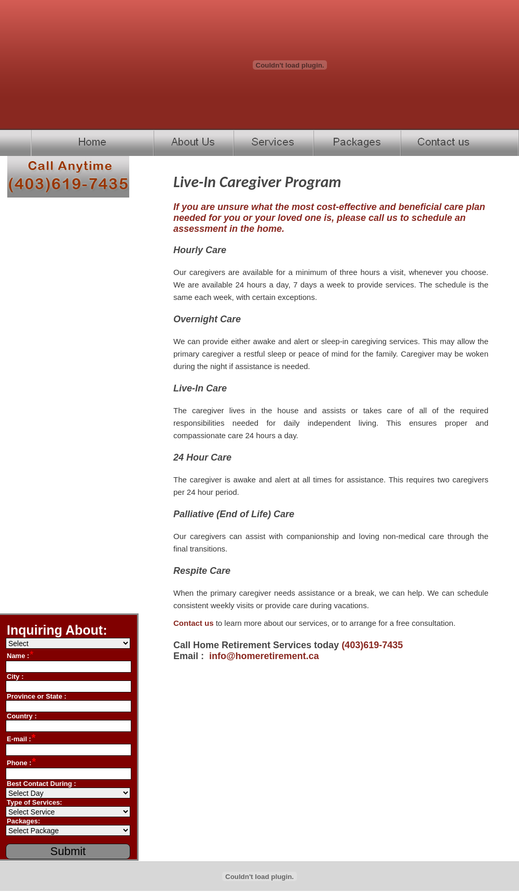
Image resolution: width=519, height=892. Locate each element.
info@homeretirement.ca (264, 656)
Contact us (193, 623)
